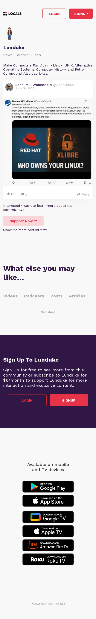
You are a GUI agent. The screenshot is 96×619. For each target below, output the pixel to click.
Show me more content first (25, 230)
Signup (81, 14)
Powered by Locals (48, 604)
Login (54, 14)
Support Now (23, 221)
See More (48, 312)
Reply (83, 194)
